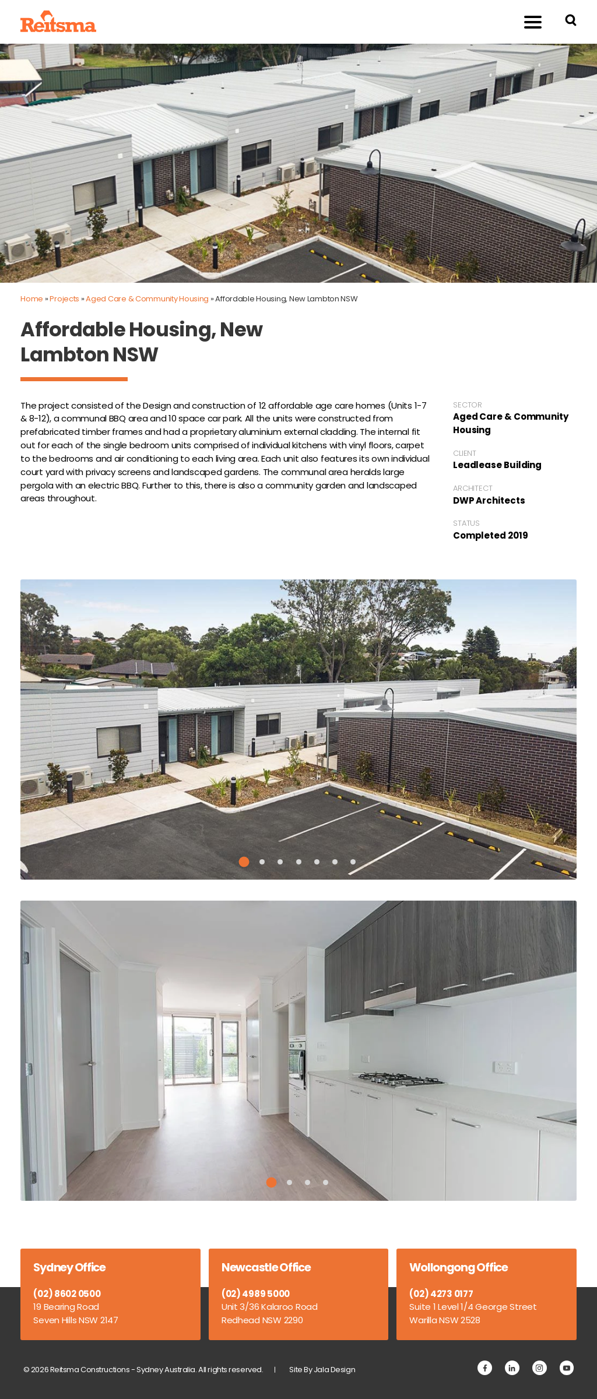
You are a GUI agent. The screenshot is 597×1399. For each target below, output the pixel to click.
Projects (64, 298)
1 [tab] (244, 861)
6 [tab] (335, 861)
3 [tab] (280, 861)
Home (31, 298)
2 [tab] (262, 861)
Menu (526, 21)
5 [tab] (316, 861)
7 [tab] (353, 861)
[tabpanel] (298, 729)
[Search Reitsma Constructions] (571, 22)
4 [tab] (298, 861)
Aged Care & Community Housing (147, 298)
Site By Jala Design (322, 1369)
